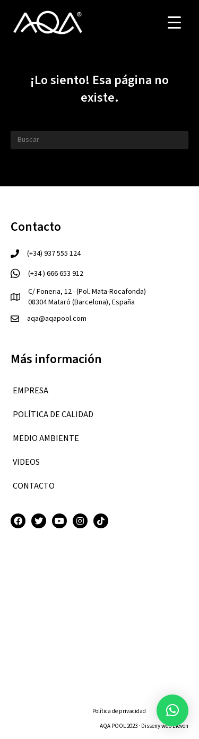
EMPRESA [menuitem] (30, 390)
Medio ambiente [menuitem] (46, 438)
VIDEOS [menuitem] (26, 462)
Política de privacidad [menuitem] (119, 711)
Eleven (180, 726)
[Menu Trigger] (174, 22)
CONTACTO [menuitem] (34, 486)
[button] (172, 710)
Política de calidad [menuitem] (53, 414)
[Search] (99, 140)
